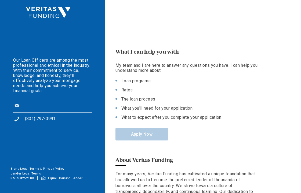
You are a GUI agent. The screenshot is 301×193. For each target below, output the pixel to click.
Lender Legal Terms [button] (25, 173)
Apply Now (142, 134)
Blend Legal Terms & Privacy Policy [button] (37, 168)
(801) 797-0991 (40, 118)
